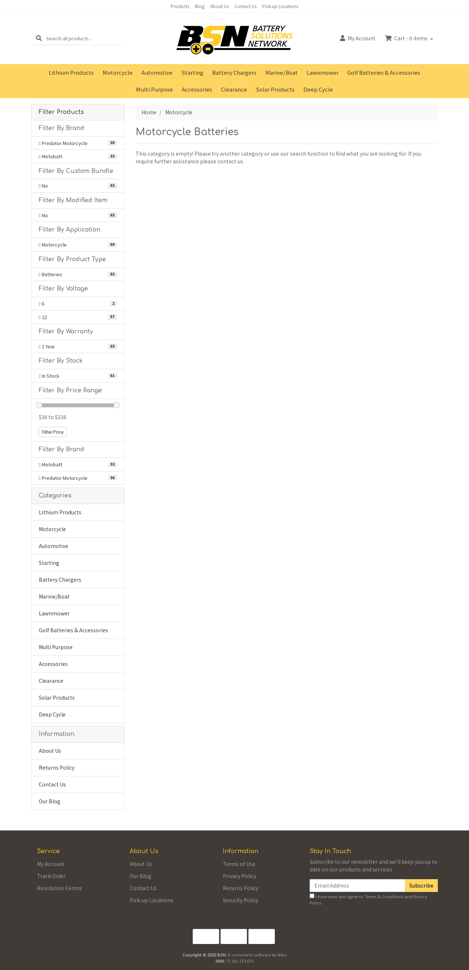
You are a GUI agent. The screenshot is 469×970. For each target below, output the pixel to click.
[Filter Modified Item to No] (78, 215)
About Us (219, 6)
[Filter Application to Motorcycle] (78, 245)
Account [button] (358, 38)
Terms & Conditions (384, 896)
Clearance (234, 89)
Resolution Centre (59, 888)
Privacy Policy (239, 876)
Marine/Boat (281, 72)
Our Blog (49, 801)
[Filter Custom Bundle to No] (78, 186)
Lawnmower (323, 72)
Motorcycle (118, 72)
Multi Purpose (154, 89)
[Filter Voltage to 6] (78, 304)
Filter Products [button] (61, 112)
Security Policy (240, 900)
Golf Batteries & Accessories (383, 72)
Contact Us (245, 6)
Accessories (197, 89)
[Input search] (84, 38)
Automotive (157, 72)
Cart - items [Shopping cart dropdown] (407, 38)
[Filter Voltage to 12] (78, 317)
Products (180, 6)
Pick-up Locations (280, 6)
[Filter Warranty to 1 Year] (78, 346)
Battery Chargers (234, 72)
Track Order (51, 876)
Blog (199, 6)
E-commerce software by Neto (257, 955)
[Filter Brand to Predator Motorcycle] (78, 143)
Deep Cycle (318, 89)
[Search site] (39, 38)
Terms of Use (239, 863)
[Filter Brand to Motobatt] (78, 156)
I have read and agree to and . (368, 899)
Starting (192, 72)
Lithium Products (71, 72)
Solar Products (275, 89)
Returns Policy (56, 767)
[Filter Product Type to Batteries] (78, 274)
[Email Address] (357, 885)
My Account (51, 863)
